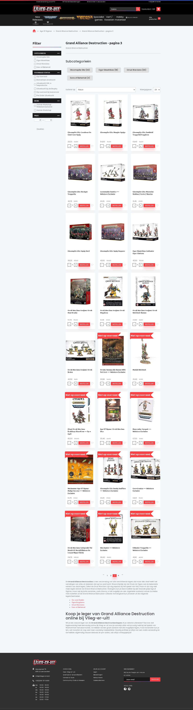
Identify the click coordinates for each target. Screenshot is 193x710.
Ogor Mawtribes (43, 57)
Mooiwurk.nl (51, 707)
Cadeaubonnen (99, 677)
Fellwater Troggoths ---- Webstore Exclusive (142, 545)
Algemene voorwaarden (138, 707)
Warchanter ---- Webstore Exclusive (110, 545)
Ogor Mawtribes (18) (108, 66)
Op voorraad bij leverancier (48, 89)
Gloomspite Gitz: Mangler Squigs (112, 128)
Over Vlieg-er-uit (69, 669)
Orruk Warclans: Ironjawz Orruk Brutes (80, 367)
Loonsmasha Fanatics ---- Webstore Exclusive (109, 189)
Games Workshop (44, 107)
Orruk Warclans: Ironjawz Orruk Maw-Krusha (80, 308)
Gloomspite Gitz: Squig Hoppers (112, 247)
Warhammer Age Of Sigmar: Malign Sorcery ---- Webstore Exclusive (79, 487)
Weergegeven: (146, 86)
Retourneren (98, 674)
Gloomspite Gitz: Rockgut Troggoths (78, 189)
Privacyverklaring (154, 707)
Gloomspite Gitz (43, 54)
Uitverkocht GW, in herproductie (44, 81)
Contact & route (68, 674)
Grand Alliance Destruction (67, 28)
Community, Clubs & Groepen (74, 677)
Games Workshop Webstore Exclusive (44, 102)
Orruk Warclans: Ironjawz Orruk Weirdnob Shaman (145, 308)
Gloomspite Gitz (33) (80, 66)
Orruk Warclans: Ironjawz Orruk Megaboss (112, 308)
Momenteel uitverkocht (46, 76)
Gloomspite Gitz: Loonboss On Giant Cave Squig (79, 129)
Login (95, 669)
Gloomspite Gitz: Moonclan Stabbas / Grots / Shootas (143, 189)
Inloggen (119, 9)
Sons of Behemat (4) (80, 74)
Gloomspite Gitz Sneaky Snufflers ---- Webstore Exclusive (113, 486)
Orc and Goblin (78, 597)
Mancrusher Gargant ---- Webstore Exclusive (142, 426)
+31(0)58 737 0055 (42, 677)
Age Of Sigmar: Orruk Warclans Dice (112, 426)
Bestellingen (98, 671)
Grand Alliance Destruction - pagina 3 (97, 28)
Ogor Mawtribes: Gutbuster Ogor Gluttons (143, 248)
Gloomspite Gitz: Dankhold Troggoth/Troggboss (143, 129)
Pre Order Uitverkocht (45, 92)
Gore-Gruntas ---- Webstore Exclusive (143, 486)
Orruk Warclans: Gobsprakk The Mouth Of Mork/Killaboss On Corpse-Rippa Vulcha (80, 546)
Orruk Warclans (43, 60)
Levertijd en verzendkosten (72, 671)
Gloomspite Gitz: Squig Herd (79, 247)
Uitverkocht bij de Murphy (47, 85)
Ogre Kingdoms (78, 599)
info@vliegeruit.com (42, 673)
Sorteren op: (70, 86)
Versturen (155, 676)
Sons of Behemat (43, 64)
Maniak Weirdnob (139, 366)
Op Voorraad (42, 73)
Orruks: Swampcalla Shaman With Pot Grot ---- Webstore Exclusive (112, 367)
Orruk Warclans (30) (136, 66)
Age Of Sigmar (46, 28)
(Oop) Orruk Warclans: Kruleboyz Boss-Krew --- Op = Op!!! (79, 428)
